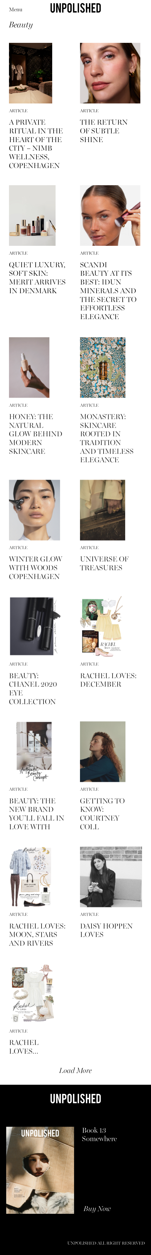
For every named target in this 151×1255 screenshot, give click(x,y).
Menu (15, 10)
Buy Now (97, 1209)
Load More (75, 1071)
